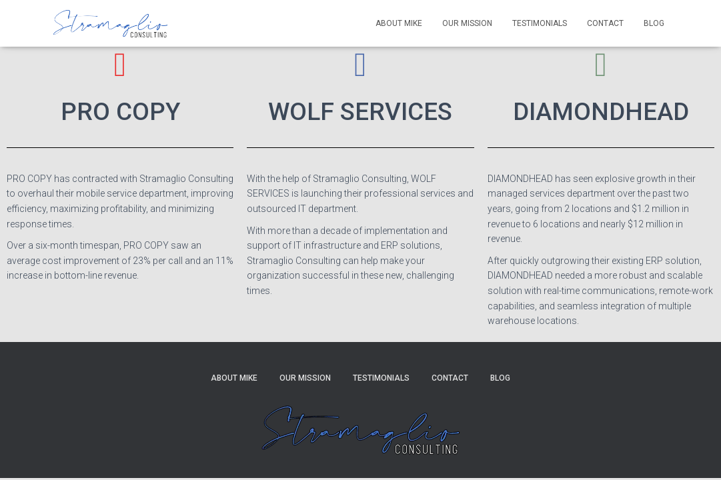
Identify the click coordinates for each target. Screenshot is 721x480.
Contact (605, 23)
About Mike (399, 23)
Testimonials (539, 23)
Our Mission (467, 23)
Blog (654, 23)
